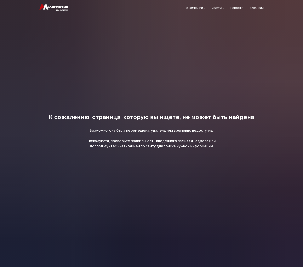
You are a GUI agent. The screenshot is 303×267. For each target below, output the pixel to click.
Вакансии (257, 8)
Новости (237, 8)
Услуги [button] (217, 8)
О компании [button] (194, 8)
